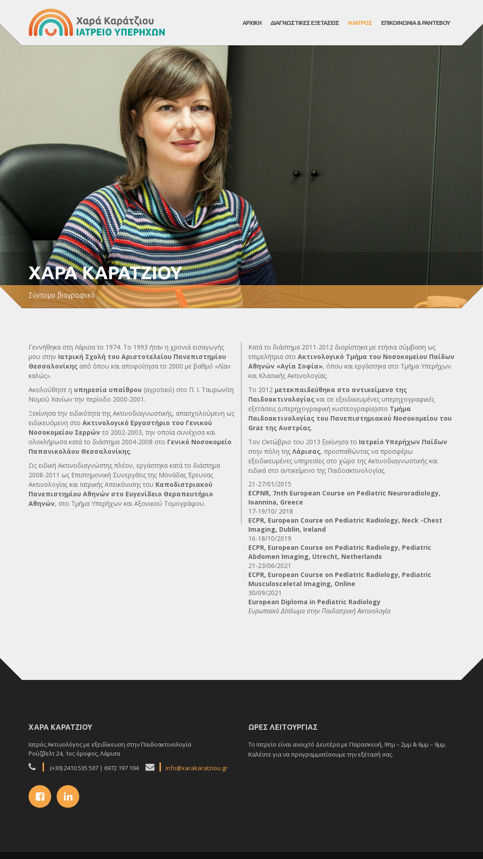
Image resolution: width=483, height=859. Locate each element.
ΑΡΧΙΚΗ (251, 22)
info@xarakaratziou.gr (196, 768)
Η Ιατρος (360, 22)
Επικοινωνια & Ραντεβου (415, 22)
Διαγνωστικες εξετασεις (304, 22)
